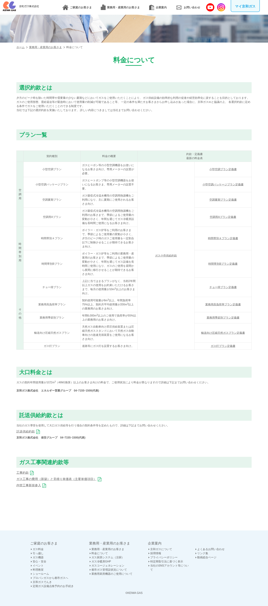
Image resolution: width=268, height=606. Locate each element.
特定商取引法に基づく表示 (166, 561)
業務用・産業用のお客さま (123, 7)
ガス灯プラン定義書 (223, 346)
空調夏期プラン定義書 (223, 199)
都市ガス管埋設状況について (109, 569)
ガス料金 (38, 549)
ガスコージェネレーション (107, 565)
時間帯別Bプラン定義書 (223, 263)
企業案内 (161, 7)
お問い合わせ (192, 7)
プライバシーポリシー (164, 557)
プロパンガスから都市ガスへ (50, 577)
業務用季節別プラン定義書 (223, 317)
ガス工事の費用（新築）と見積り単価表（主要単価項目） (56, 479)
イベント (38, 565)
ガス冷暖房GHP (101, 561)
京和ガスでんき (42, 582)
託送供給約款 (25, 431)
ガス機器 (38, 557)
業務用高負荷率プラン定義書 (223, 304)
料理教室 (38, 569)
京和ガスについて (161, 549)
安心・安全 (39, 561)
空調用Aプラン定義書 (223, 217)
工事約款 (22, 472)
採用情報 (155, 553)
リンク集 (202, 553)
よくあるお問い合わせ (211, 549)
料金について (99, 553)
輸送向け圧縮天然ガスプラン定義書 (223, 332)
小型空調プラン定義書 (223, 169)
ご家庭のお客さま (81, 7)
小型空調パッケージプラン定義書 (223, 184)
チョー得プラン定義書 (223, 287)
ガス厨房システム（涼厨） (107, 557)
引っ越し (38, 553)
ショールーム (41, 573)
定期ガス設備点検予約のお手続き (53, 586)
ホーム (20, 47)
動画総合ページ (206, 557)
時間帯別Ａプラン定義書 (223, 238)
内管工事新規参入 (28, 485)
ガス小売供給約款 (166, 255)
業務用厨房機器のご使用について (111, 573)
